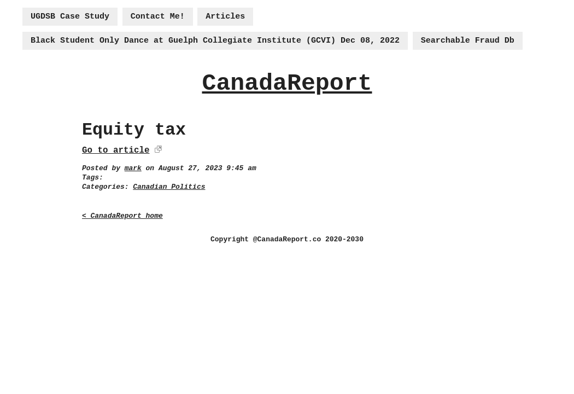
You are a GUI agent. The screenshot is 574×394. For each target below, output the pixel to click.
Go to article (115, 150)
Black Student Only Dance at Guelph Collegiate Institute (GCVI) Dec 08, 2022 (215, 40)
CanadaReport (287, 83)
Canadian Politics (169, 187)
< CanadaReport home (122, 216)
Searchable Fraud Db (467, 40)
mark (133, 168)
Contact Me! (158, 16)
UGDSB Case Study (70, 16)
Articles (225, 16)
